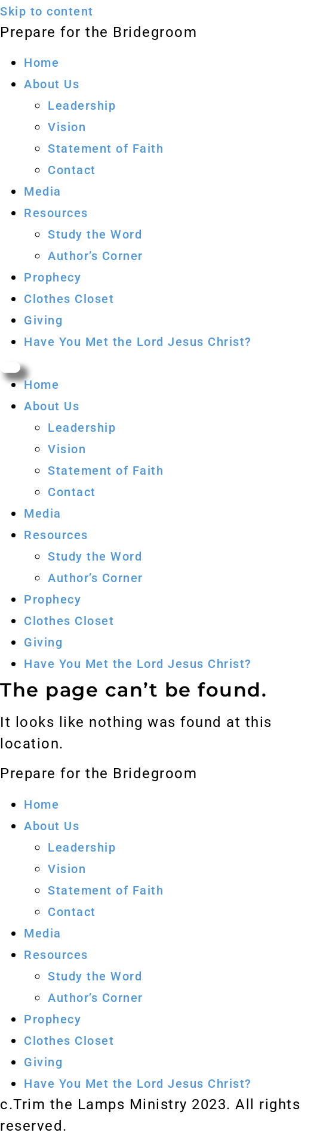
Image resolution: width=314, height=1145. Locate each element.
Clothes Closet (69, 299)
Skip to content (47, 11)
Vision (67, 127)
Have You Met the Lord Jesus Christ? (138, 342)
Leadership (82, 105)
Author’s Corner (95, 256)
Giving (43, 320)
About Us (51, 84)
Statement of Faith (106, 148)
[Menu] (10, 367)
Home (41, 62)
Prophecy (52, 277)
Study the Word (95, 234)
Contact (72, 170)
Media (42, 191)
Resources (56, 213)
